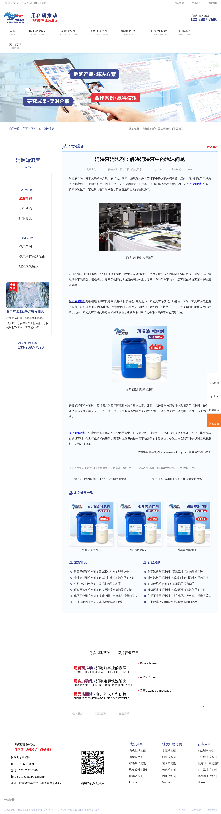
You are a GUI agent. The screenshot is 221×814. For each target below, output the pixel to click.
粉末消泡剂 (169, 769)
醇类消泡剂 (136, 776)
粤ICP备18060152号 (89, 809)
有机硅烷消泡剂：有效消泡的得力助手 (97, 583)
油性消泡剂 (169, 756)
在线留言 (196, 3)
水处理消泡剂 (206, 750)
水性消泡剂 (169, 750)
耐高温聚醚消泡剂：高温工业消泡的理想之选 (101, 571)
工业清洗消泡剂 (207, 756)
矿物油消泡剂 (137, 763)
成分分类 (136, 744)
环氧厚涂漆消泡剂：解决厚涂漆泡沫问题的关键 (103, 589)
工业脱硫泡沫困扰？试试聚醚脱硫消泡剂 (99, 601)
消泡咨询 (100, 713)
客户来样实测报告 (32, 256)
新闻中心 (36, 128)
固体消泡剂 (169, 776)
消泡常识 (49, 128)
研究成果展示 (29, 266)
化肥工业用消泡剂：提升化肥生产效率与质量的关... (105, 595)
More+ (133, 782)
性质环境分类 (172, 744)
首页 (25, 128)
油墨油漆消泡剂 (207, 776)
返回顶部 (214, 420)
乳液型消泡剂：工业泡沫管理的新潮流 (103, 479)
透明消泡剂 (169, 763)
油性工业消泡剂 (207, 769)
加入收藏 (179, 3)
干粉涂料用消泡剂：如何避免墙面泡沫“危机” (182, 479)
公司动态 (25, 208)
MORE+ (212, 146)
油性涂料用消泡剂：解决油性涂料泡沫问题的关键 (104, 577)
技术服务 (77, 713)
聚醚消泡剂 (136, 756)
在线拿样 (124, 713)
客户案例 (25, 246)
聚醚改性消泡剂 (139, 769)
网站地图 (213, 3)
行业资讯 (25, 218)
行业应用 (204, 744)
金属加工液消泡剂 (209, 763)
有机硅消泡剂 (137, 750)
